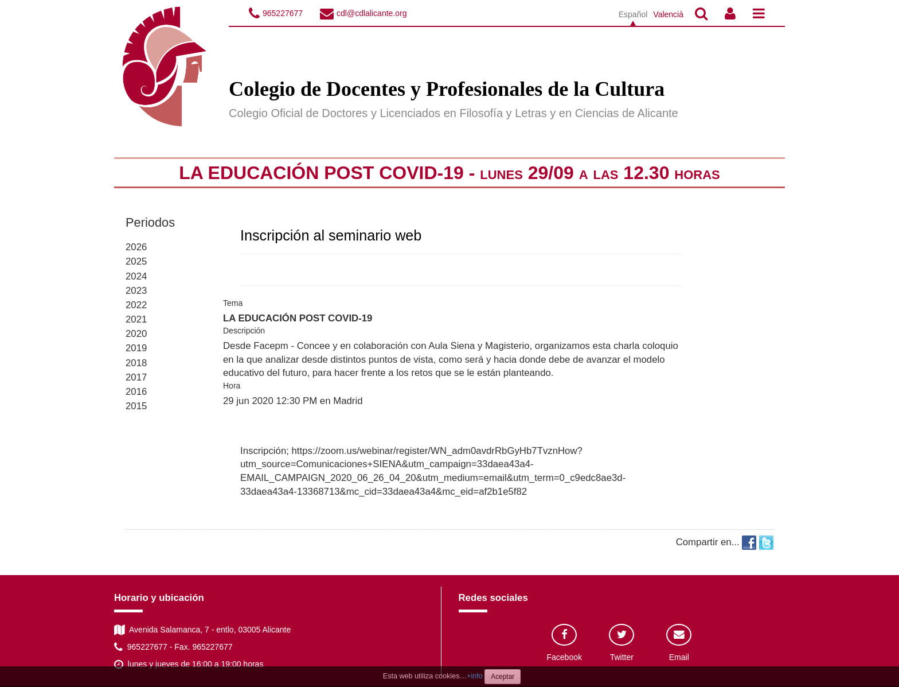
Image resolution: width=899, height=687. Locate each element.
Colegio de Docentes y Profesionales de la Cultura (447, 88)
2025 (136, 261)
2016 (136, 391)
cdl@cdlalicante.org (371, 13)
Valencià (668, 14)
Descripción (244, 330)
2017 (136, 377)
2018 (136, 363)
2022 (136, 305)
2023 (136, 290)
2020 (136, 333)
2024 (136, 276)
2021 (136, 319)
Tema (233, 303)
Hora (231, 385)
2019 (136, 348)
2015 (136, 406)
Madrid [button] (347, 400)
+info (475, 676)
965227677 (283, 13)
